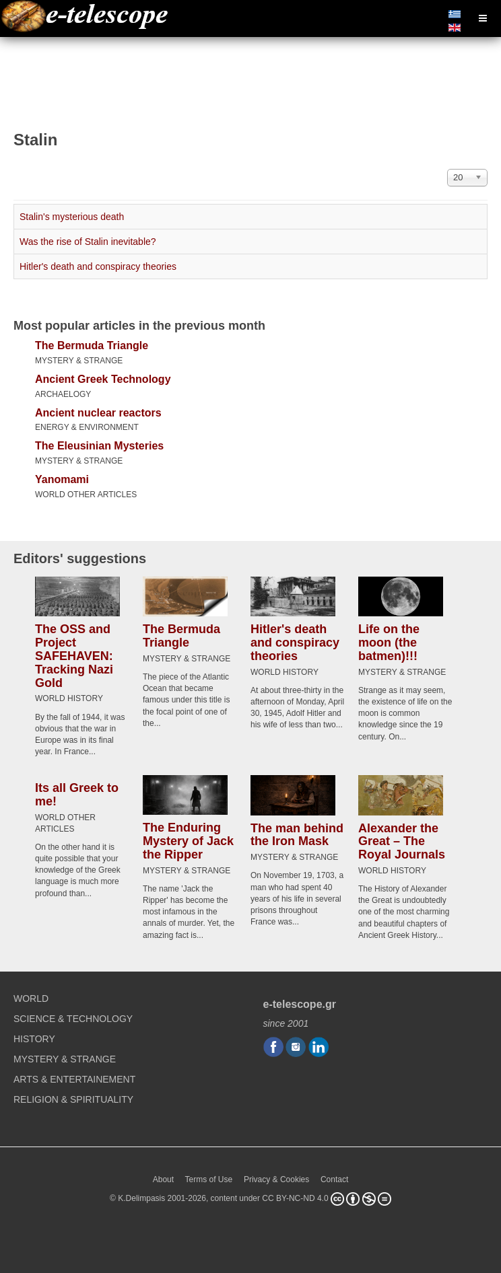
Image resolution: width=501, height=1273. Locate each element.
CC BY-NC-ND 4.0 (295, 1198)
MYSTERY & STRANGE (79, 360)
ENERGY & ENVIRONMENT (87, 427)
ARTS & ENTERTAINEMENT (74, 1079)
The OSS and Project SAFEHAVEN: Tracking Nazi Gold (74, 655)
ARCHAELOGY (63, 394)
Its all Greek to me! (77, 794)
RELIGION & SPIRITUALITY (73, 1099)
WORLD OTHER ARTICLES (86, 494)
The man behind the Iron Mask (296, 835)
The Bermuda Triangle (91, 345)
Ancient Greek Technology (103, 379)
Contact (334, 1179)
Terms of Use (209, 1179)
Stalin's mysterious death (72, 216)
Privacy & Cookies (276, 1179)
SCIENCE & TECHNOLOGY (73, 1018)
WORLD (30, 998)
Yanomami (62, 479)
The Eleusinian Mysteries (99, 445)
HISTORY (34, 1038)
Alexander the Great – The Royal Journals (401, 842)
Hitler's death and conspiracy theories (98, 266)
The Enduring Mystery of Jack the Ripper (188, 841)
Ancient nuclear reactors (98, 413)
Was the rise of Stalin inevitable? (88, 241)
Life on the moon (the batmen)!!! (389, 642)
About (163, 1179)
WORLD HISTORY (69, 698)
